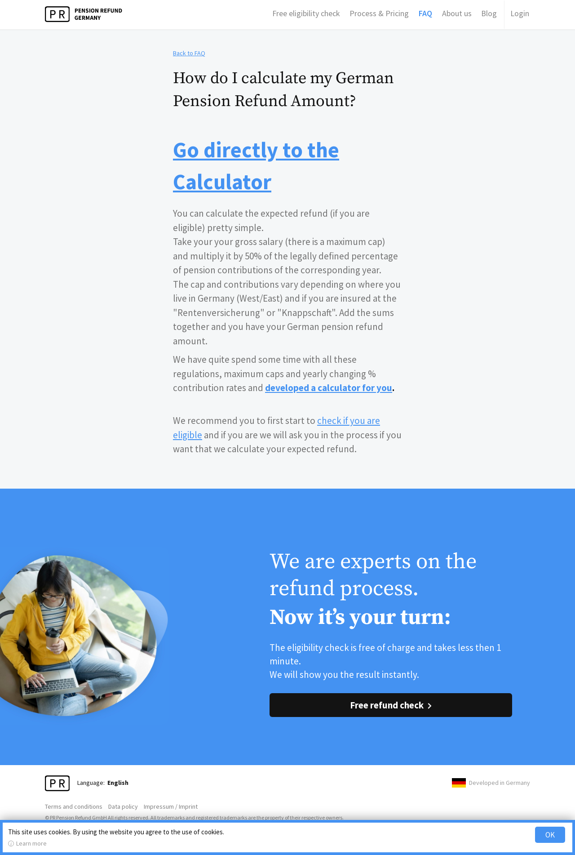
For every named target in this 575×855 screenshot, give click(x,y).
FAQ (425, 13)
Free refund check (387, 705)
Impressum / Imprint (171, 806)
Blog (489, 13)
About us (457, 13)
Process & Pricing (379, 13)
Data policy (123, 806)
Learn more (31, 843)
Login (519, 13)
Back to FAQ (189, 53)
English (117, 783)
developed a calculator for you (328, 388)
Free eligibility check (306, 13)
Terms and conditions (73, 806)
